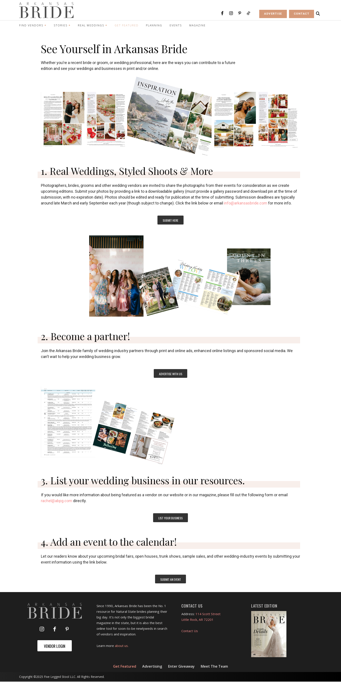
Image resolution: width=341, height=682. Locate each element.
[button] (318, 14)
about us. (122, 646)
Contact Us (189, 631)
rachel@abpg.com (56, 501)
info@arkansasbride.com (245, 203)
